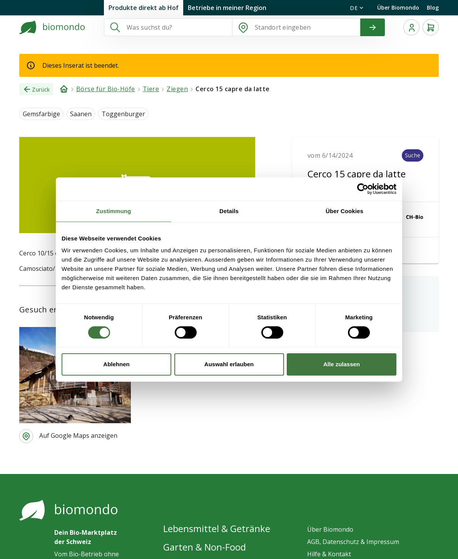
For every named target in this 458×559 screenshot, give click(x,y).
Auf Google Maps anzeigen (78, 411)
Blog (433, 7)
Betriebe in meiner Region (227, 7)
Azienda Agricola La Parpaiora (149, 285)
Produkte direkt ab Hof (144, 7)
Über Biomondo (398, 7)
